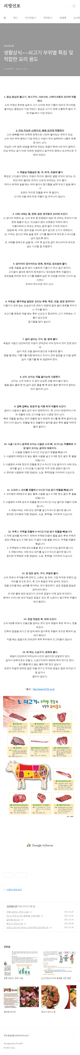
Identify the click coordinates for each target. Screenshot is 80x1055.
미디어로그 (30, 17)
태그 (15, 17)
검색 (67, 6)
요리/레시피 (12, 906)
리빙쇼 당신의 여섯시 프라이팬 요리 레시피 (27, 927)
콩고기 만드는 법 (14, 923)
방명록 (63, 17)
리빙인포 (12, 6)
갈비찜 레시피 (13, 919)
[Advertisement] (40, 845)
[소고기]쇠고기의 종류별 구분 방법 (23, 916)
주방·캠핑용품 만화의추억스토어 (16, 1035)
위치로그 (48, 17)
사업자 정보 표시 (12, 889)
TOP (73, 1036)
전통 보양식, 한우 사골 (17, 912)
